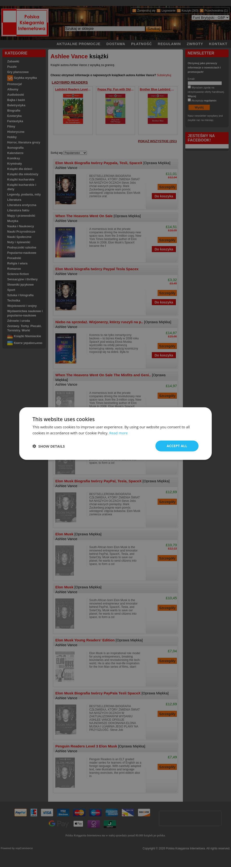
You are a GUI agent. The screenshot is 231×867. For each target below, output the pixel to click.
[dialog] (115, 433)
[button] (48, 446)
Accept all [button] (177, 446)
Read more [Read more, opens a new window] (118, 432)
